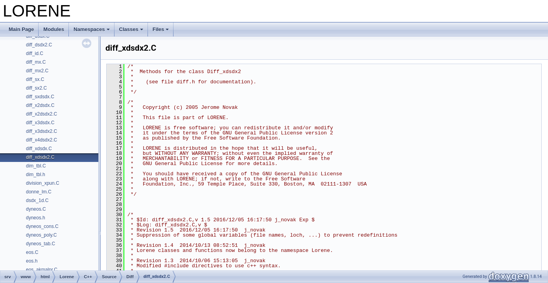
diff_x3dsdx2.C (41, 131)
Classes (131, 29)
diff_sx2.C (36, 88)
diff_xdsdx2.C (40, 157)
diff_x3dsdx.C (40, 122)
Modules (53, 29)
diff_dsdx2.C (39, 45)
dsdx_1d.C (37, 200)
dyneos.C (36, 209)
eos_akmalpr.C (41, 269)
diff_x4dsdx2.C (41, 140)
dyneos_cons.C (42, 226)
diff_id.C (34, 53)
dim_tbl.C (36, 166)
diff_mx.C (36, 62)
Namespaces (92, 29)
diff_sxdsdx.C (40, 96)
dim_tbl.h (35, 174)
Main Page (21, 29)
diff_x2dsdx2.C (41, 114)
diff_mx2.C (37, 71)
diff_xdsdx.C (39, 148)
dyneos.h (35, 218)
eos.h (31, 261)
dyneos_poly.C (41, 235)
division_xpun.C (42, 183)
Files (161, 29)
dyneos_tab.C (40, 243)
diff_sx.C (35, 79)
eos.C (32, 252)
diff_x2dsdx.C (40, 105)
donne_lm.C (39, 192)
